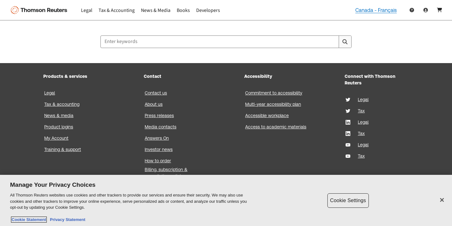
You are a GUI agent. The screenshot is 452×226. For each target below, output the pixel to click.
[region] (226, 200)
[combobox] (226, 41)
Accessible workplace (267, 115)
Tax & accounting (61, 104)
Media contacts (160, 126)
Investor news (159, 149)
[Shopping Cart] (439, 10)
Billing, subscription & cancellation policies (166, 173)
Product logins (58, 126)
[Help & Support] (412, 10)
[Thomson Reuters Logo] (40, 10)
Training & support (62, 149)
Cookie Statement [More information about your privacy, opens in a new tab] (29, 219)
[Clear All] (332, 42)
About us (154, 104)
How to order (158, 160)
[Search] (345, 42)
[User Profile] (425, 10)
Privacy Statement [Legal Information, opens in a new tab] (66, 219)
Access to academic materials (275, 126)
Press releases (159, 115)
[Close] (442, 200)
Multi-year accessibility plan (273, 104)
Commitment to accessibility (273, 92)
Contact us (156, 92)
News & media (58, 115)
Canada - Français (376, 10)
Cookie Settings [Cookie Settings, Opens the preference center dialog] (348, 200)
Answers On (157, 138)
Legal (49, 92)
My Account (56, 138)
